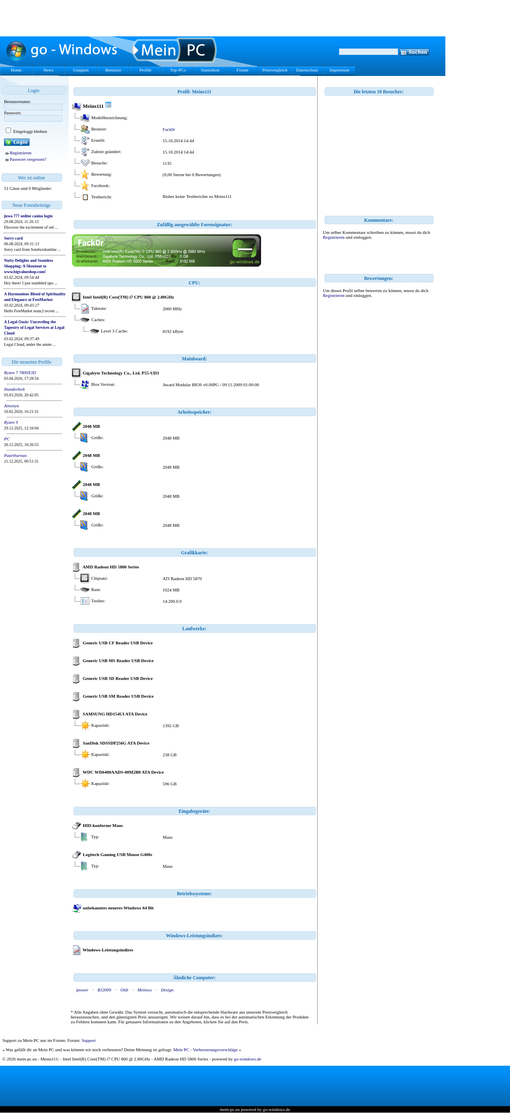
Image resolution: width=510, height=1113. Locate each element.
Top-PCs (177, 69)
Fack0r (169, 129)
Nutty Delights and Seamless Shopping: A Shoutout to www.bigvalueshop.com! (28, 266)
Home (16, 69)
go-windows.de (247, 1058)
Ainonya (11, 405)
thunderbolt (14, 389)
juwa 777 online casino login (28, 216)
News (48, 69)
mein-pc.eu (230, 1109)
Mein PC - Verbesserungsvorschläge (205, 1049)
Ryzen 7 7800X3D (20, 372)
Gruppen (81, 69)
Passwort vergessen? (28, 159)
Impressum (340, 69)
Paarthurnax (15, 455)
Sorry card (13, 238)
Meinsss (144, 989)
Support (89, 1040)
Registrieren (21, 152)
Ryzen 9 (11, 422)
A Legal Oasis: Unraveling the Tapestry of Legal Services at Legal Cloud (34, 327)
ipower (82, 989)
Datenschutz (307, 69)
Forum (242, 69)
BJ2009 (104, 989)
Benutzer (113, 69)
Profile (145, 69)
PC (7, 438)
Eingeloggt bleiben (29, 131)
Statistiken (210, 69)
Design (167, 989)
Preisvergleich (275, 69)
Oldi (124, 989)
